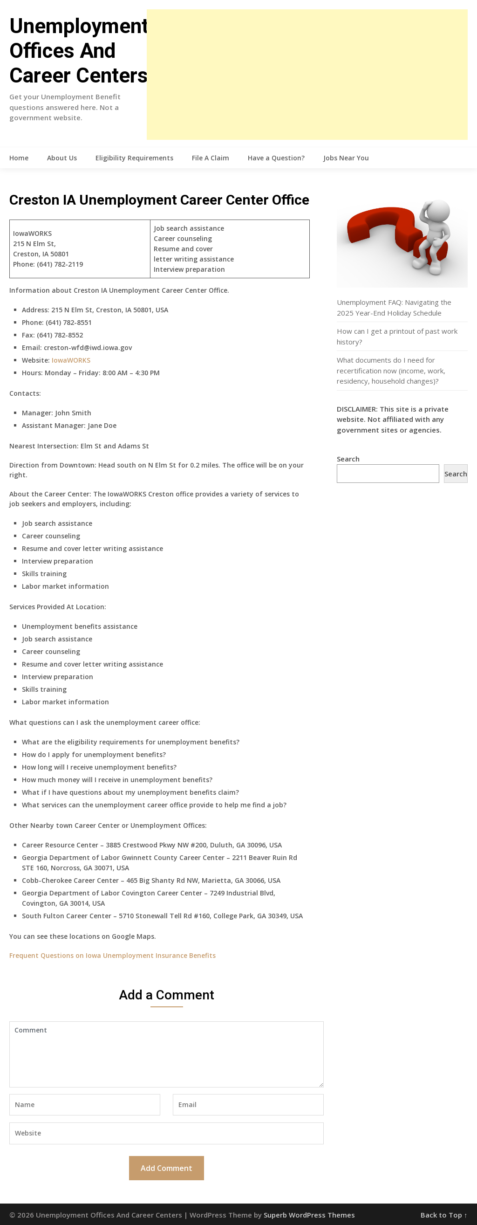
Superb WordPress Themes (309, 1214)
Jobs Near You (346, 157)
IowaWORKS (71, 360)
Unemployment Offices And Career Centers (79, 51)
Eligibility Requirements (134, 157)
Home (18, 157)
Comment (166, 1054)
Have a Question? (276, 157)
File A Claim (210, 157)
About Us (62, 157)
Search (348, 458)
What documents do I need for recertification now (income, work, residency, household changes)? (391, 370)
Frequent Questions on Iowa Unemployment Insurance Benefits (112, 955)
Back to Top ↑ (444, 1214)
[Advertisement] (307, 74)
